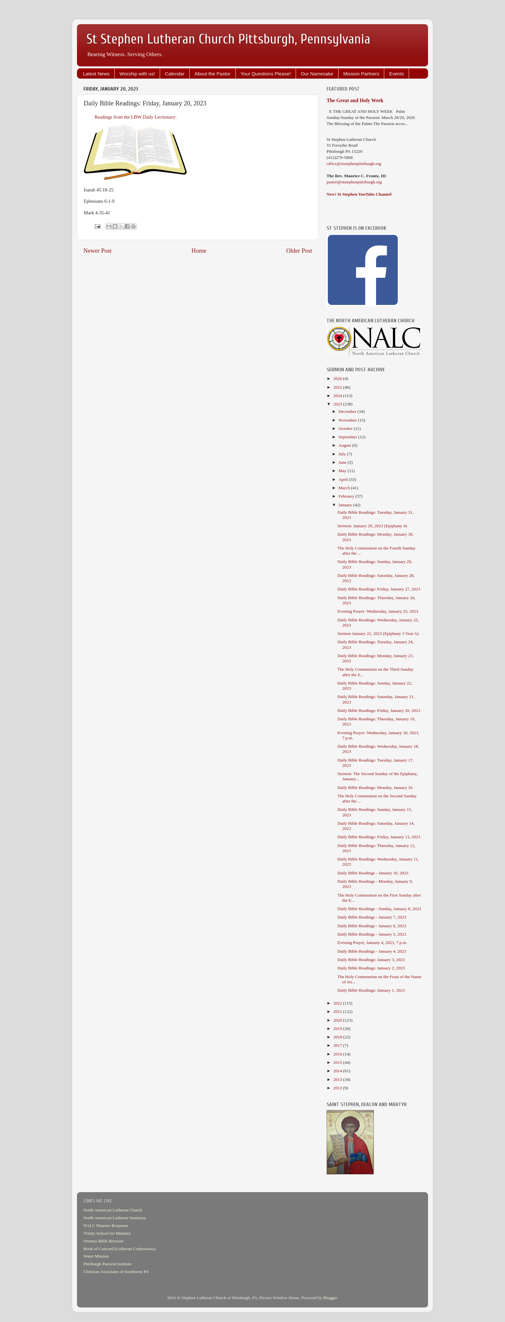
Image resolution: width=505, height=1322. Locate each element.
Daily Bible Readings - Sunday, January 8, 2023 (379, 908)
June (343, 462)
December (347, 411)
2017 (338, 1045)
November (348, 420)
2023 (338, 404)
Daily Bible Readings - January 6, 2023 (372, 925)
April (343, 479)
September (348, 436)
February (346, 496)
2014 (338, 1070)
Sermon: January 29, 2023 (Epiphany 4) (372, 525)
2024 (338, 395)
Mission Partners (361, 73)
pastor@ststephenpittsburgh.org (354, 182)
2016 (338, 1054)
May (343, 470)
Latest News (96, 73)
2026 (338, 378)
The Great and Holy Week (355, 100)
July (342, 454)
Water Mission (96, 1256)
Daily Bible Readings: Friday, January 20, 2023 (379, 710)
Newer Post (97, 250)
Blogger (330, 1297)
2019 (338, 1028)
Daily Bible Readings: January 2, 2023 (371, 968)
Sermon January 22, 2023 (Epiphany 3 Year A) (378, 633)
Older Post (299, 250)
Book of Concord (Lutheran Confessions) (119, 1248)
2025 (338, 387)
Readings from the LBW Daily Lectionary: (135, 117)
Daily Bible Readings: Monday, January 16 (375, 787)
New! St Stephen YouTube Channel (359, 194)
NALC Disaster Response (105, 1225)
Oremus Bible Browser (103, 1241)
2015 (338, 1062)
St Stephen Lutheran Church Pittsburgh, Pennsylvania (228, 39)
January (345, 504)
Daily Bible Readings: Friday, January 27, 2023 (379, 589)
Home (199, 250)
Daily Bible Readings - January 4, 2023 (372, 951)
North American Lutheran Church (112, 1210)
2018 (338, 1037)
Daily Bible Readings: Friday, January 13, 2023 (379, 836)
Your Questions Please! (266, 73)
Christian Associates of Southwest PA (116, 1271)
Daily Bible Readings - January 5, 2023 (372, 934)
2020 (338, 1020)
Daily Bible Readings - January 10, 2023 (373, 872)
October (346, 428)
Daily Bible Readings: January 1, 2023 (371, 990)
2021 (338, 1011)
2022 (338, 1003)
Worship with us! (137, 73)
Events (396, 73)
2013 (338, 1079)
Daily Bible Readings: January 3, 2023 (371, 959)
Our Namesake (317, 73)
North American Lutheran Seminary (114, 1217)
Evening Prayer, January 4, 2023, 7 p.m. (372, 942)
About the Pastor (213, 73)
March (344, 487)
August (345, 445)
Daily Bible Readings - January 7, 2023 (372, 917)
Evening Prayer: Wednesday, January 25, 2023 (378, 611)
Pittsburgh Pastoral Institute (107, 1263)
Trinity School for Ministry (107, 1233)
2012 (338, 1087)
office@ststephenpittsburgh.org (354, 163)
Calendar (175, 73)
